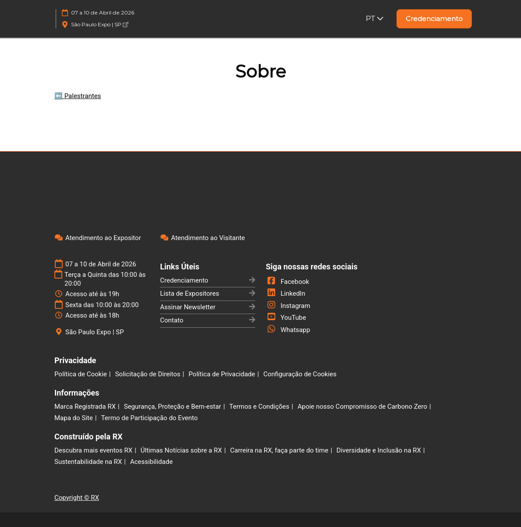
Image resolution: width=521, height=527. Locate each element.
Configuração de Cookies (299, 374)
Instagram (288, 306)
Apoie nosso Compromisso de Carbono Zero (362, 406)
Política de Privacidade (222, 374)
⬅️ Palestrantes (77, 96)
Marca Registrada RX (85, 406)
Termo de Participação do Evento (149, 418)
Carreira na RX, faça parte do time (279, 450)
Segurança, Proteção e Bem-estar (172, 406)
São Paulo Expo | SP (99, 24)
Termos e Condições (259, 406)
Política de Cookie (80, 374)
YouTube (286, 318)
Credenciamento (184, 280)
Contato (171, 320)
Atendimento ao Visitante (208, 238)
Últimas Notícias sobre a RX (181, 450)
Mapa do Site (73, 418)
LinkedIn (285, 293)
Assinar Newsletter (187, 307)
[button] (434, 18)
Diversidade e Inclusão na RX (378, 450)
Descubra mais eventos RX (93, 450)
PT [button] (374, 18)
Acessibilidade (151, 462)
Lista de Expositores (189, 293)
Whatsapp (288, 330)
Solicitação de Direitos (147, 374)
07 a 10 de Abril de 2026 (102, 12)
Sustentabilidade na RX (88, 462)
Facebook (287, 282)
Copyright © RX (76, 498)
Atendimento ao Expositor (103, 238)
